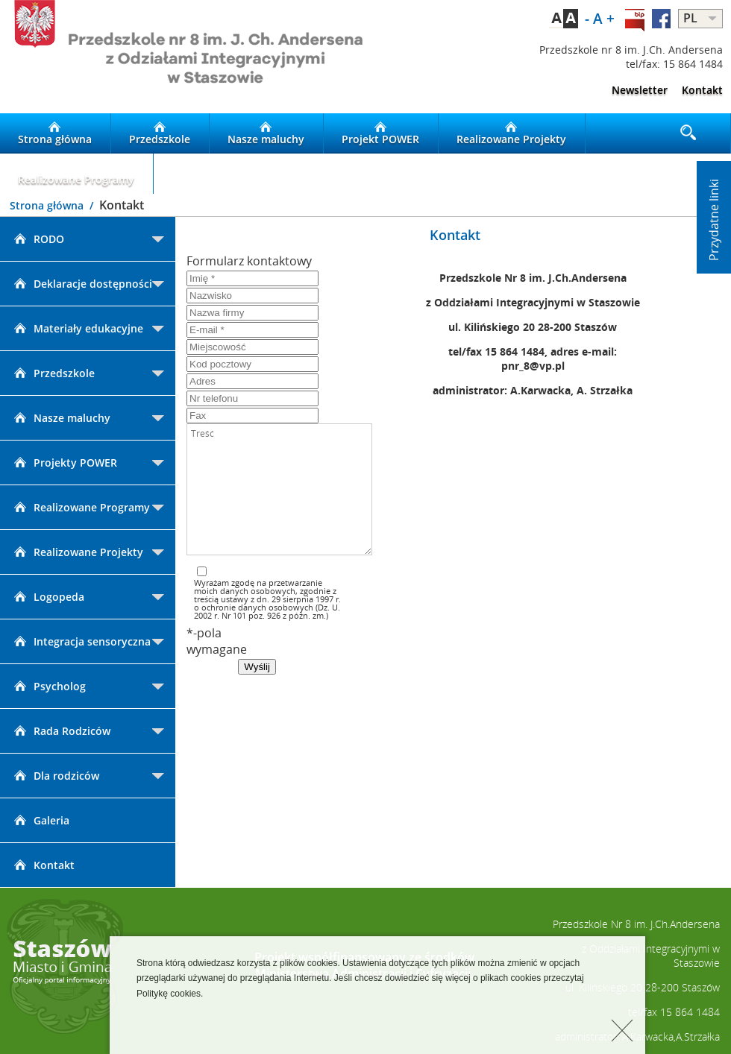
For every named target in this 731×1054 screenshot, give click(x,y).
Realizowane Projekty (511, 133)
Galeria (40, 820)
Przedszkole (159, 133)
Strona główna (55, 133)
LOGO (183, 56)
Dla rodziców (55, 775)
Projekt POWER (380, 133)
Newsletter (640, 90)
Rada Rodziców (60, 730)
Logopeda (47, 596)
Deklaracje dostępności (81, 283)
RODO (37, 238)
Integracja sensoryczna (81, 641)
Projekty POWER (64, 462)
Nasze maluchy (266, 133)
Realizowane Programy (76, 173)
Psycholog (48, 686)
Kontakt (702, 90)
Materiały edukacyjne (77, 328)
